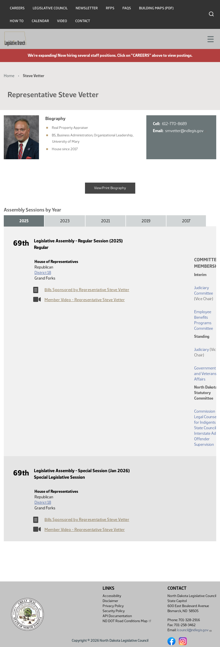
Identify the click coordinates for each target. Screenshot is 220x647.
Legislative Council (50, 8)
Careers (17, 8)
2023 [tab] (64, 221)
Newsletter (87, 8)
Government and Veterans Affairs (205, 374)
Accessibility (112, 596)
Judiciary (201, 349)
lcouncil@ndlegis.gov (194, 630)
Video (62, 21)
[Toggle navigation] (210, 39)
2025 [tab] (23, 221)
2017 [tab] (186, 221)
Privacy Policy (113, 606)
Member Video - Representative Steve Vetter (85, 299)
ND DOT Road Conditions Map (127, 621)
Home (9, 75)
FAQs (126, 8)
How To (17, 21)
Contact (82, 21)
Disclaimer (110, 601)
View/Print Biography (110, 188)
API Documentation (117, 616)
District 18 (42, 272)
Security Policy (114, 611)
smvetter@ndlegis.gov (186, 130)
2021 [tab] (105, 221)
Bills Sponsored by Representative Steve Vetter (87, 289)
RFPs (110, 8)
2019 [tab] (146, 221)
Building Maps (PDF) (156, 8)
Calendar (40, 21)
